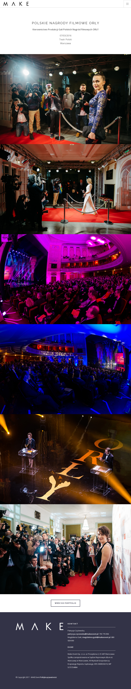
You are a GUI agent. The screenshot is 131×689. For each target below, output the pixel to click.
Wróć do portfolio (65, 603)
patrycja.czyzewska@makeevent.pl (83, 634)
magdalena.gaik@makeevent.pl (96, 637)
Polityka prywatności (48, 677)
